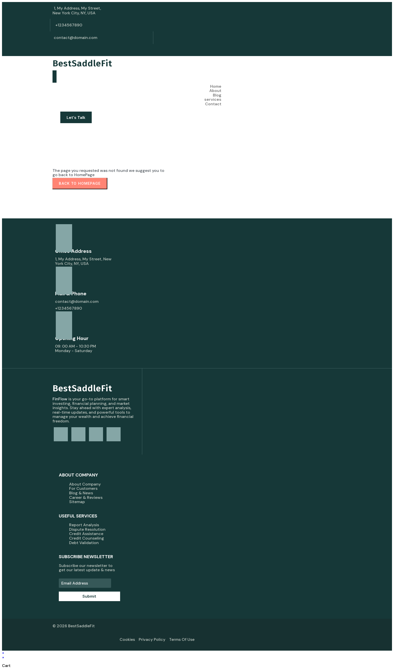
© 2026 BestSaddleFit (74, 626)
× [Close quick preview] (3, 652)
